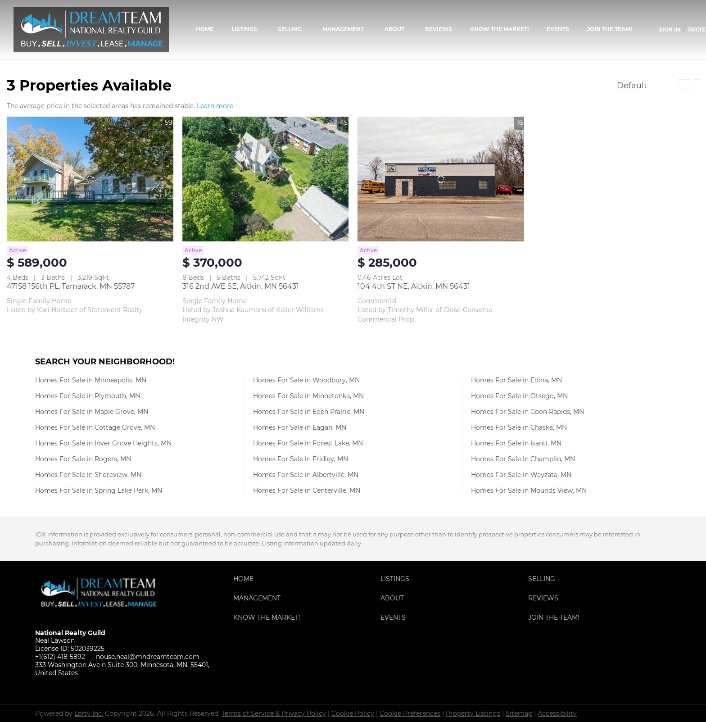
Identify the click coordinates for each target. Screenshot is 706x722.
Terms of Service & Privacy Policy (274, 713)
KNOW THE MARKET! (499, 29)
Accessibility (557, 713)
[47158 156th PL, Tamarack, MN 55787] (90, 179)
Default (632, 86)
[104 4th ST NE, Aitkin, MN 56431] (441, 179)
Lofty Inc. (88, 713)
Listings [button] (244, 29)
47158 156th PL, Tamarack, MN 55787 (71, 286)
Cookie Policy (352, 713)
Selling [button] (290, 29)
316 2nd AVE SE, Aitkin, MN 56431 (240, 286)
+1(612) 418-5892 (60, 657)
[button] (245, 581)
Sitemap (519, 713)
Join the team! (609, 29)
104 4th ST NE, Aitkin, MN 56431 (414, 286)
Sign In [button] (669, 29)
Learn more (215, 106)
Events (558, 29)
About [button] (394, 29)
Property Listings (473, 713)
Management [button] (343, 29)
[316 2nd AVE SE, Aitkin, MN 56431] (265, 179)
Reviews (438, 29)
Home (204, 29)
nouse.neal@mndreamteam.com (147, 657)
